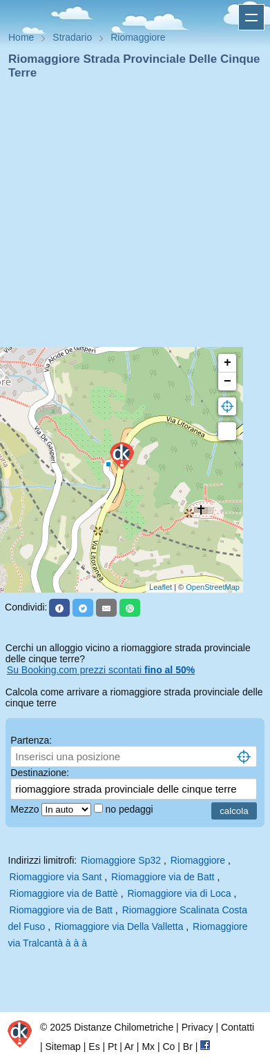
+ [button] (227, 363)
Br (188, 1046)
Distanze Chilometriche (123, 1027)
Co (168, 1046)
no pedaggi (130, 809)
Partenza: (31, 740)
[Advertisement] (129, 217)
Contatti (237, 1027)
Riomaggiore (198, 860)
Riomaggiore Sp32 (121, 860)
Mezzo (25, 809)
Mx (148, 1046)
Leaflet (160, 587)
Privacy (197, 1027)
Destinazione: (39, 772)
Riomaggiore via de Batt (162, 876)
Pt (112, 1046)
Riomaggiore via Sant (56, 876)
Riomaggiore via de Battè (64, 893)
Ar (129, 1046)
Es (93, 1046)
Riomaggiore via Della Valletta (119, 926)
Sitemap (63, 1046)
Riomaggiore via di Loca (179, 893)
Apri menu (251, 17)
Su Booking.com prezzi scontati (101, 669)
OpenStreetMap (213, 587)
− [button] (227, 381)
